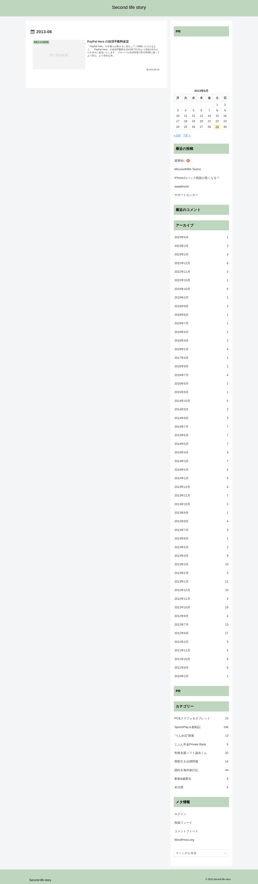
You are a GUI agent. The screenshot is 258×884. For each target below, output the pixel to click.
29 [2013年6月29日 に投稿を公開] (217, 126)
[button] (226, 853)
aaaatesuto (181, 186)
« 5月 (177, 135)
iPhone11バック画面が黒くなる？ (196, 178)
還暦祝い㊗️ (182, 160)
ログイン (180, 814)
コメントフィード (186, 831)
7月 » (186, 135)
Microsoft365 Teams (187, 169)
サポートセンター (186, 195)
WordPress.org (184, 839)
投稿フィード (183, 822)
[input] (201, 853)
